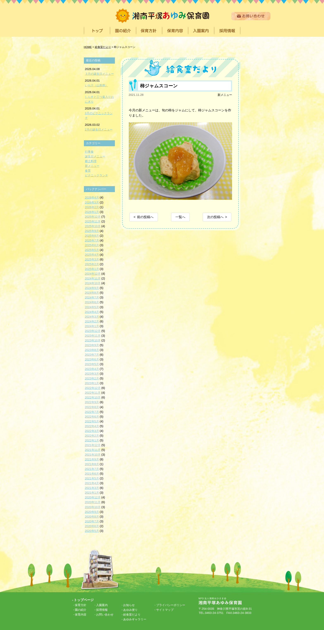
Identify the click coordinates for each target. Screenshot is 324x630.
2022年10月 (93, 397)
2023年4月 (92, 369)
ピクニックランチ (96, 175)
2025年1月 (92, 269)
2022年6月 (92, 416)
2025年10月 (93, 226)
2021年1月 (92, 492)
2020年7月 (92, 521)
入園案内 (102, 605)
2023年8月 (92, 350)
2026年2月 (92, 207)
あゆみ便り (130, 609)
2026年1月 (92, 212)
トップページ (84, 600)
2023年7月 (92, 354)
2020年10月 (93, 507)
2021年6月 (92, 473)
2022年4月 (92, 426)
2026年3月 (92, 202)
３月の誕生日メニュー (99, 73)
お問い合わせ (104, 614)
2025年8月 (92, 235)
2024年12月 (93, 273)
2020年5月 (92, 531)
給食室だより (132, 614)
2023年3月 (92, 373)
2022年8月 (92, 407)
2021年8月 (92, 464)
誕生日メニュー (95, 156)
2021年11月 (93, 450)
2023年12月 (93, 331)
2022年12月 (93, 388)
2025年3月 (92, 259)
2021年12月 (93, 445)
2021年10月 (93, 454)
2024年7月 (92, 297)
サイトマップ (165, 609)
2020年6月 (92, 526)
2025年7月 (92, 240)
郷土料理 (90, 161)
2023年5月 (92, 364)
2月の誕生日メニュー (99, 129)
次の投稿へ (215, 217)
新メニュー (225, 94)
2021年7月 (92, 469)
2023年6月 (92, 359)
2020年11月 (93, 502)
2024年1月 (92, 326)
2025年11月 (93, 221)
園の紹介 (80, 609)
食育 (88, 170)
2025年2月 (92, 264)
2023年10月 (93, 340)
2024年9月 (92, 288)
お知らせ (129, 605)
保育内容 (80, 614)
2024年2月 (92, 321)
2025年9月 (92, 231)
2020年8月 (92, 516)
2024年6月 (92, 302)
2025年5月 (92, 250)
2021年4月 (92, 483)
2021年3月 (92, 488)
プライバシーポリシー (170, 605)
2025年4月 (92, 254)
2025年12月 (93, 216)
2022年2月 (92, 435)
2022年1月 (92, 440)
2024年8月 (92, 292)
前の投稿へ (145, 217)
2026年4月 (92, 197)
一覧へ (180, 217)
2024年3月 (92, 316)
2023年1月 (92, 383)
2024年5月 (92, 307)
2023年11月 (93, 335)
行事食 (89, 151)
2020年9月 (92, 512)
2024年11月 (93, 278)
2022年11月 (93, 392)
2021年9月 (92, 459)
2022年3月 (92, 431)
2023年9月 (92, 345)
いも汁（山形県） (96, 85)
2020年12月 (93, 497)
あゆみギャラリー (134, 619)
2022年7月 (92, 412)
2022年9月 (92, 402)
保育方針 (80, 605)
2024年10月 (93, 283)
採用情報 (102, 609)
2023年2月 (92, 378)
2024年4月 (92, 312)
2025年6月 (92, 245)
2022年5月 (92, 421)
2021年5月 (92, 478)
